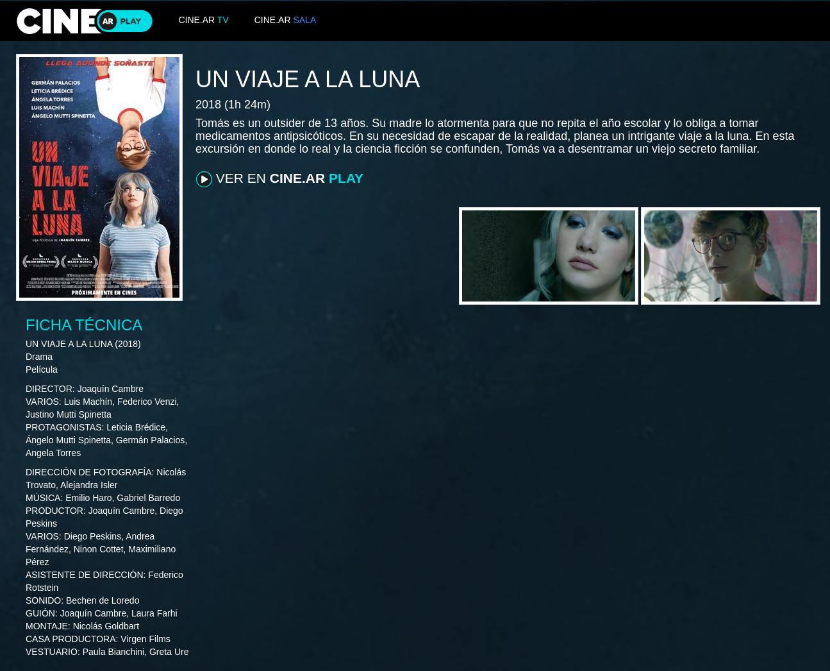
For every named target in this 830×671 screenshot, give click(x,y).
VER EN (279, 179)
